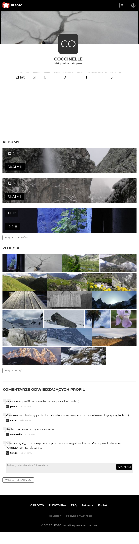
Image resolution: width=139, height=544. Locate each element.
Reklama (87, 516)
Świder (14, 463)
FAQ (74, 516)
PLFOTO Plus (57, 516)
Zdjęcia (10, 218)
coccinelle (68, 58)
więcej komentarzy (18, 491)
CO (68, 44)
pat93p (14, 416)
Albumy (10, 142)
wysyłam (124, 477)
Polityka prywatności (79, 527)
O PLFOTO (37, 516)
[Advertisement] (69, 110)
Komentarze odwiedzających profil (43, 399)
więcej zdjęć (13, 380)
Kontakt (103, 516)
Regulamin (54, 527)
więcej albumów (16, 207)
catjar (13, 430)
